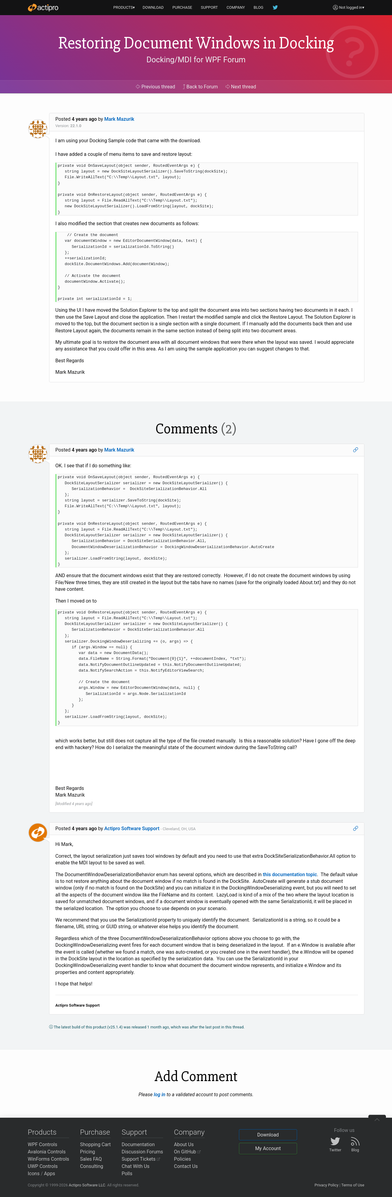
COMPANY (235, 7)
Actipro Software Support (131, 828)
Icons (34, 1173)
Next (241, 87)
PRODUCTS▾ (124, 7)
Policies (182, 1159)
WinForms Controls (48, 1159)
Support (134, 1132)
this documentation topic (290, 874)
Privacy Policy (326, 1185)
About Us (184, 1144)
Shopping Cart (95, 1144)
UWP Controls (43, 1166)
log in (159, 1094)
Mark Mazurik (119, 119)
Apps (49, 1173)
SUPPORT (209, 7)
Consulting (91, 1166)
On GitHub (187, 1152)
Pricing (87, 1152)
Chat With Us (135, 1166)
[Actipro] (43, 8)
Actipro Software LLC (87, 1185)
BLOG (258, 7)
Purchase (95, 1132)
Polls (127, 1173)
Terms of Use (352, 1185)
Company (189, 1132)
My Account (268, 1148)
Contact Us (186, 1166)
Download (268, 1135)
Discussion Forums (142, 1152)
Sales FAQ (91, 1159)
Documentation (138, 1144)
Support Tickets (141, 1159)
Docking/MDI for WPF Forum (196, 59)
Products (42, 1132)
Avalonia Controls (47, 1152)
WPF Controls (42, 1144)
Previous (155, 87)
